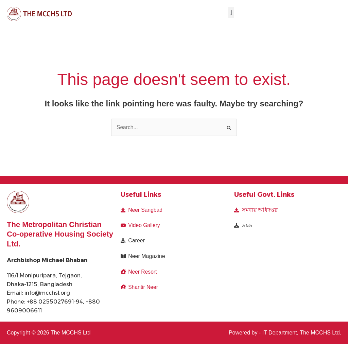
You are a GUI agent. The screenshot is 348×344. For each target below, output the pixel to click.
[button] (231, 12)
